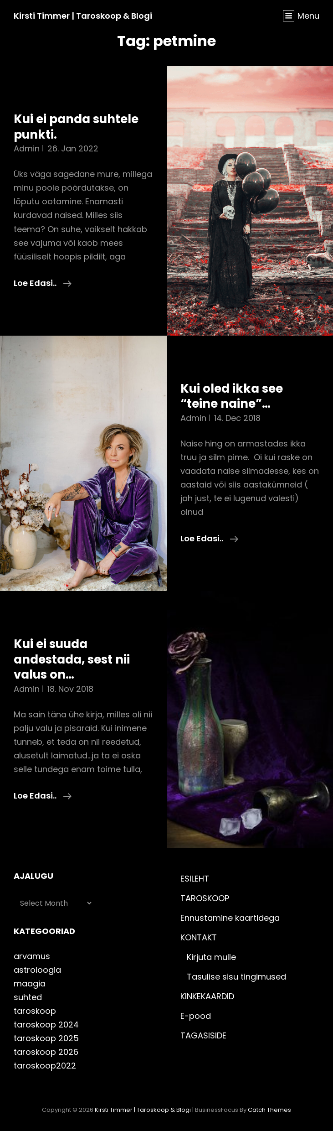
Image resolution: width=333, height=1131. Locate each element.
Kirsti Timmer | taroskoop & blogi (83, 15)
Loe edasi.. (43, 283)
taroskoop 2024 (46, 1024)
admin (27, 148)
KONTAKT (198, 937)
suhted (28, 997)
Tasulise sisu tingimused (236, 976)
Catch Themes (269, 1109)
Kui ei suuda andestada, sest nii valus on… (72, 659)
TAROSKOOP (204, 898)
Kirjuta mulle (211, 957)
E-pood (195, 1016)
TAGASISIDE (203, 1035)
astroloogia (37, 969)
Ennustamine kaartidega (230, 917)
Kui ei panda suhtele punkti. (76, 127)
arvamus (32, 956)
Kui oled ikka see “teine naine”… (231, 396)
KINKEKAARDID (207, 996)
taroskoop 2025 (46, 1038)
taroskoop (35, 1011)
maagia (30, 983)
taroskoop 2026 (46, 1052)
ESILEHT (194, 878)
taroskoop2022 (45, 1065)
